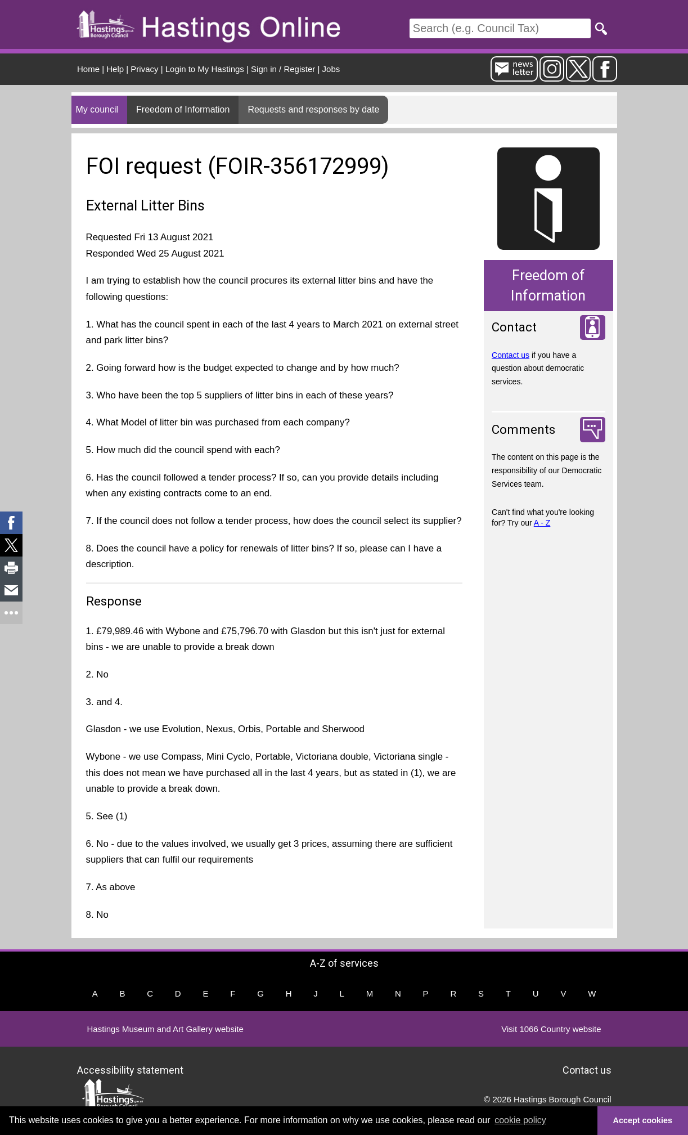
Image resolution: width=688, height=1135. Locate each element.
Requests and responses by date (313, 109)
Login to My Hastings (204, 69)
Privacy (144, 69)
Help (115, 69)
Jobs (331, 69)
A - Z (542, 522)
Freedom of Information (183, 109)
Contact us (510, 355)
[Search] (500, 28)
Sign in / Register (283, 69)
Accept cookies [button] (643, 1120)
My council (97, 109)
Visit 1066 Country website (551, 1029)
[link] (11, 523)
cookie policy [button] (520, 1120)
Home (88, 69)
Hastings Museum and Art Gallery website (165, 1029)
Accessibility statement (130, 1070)
